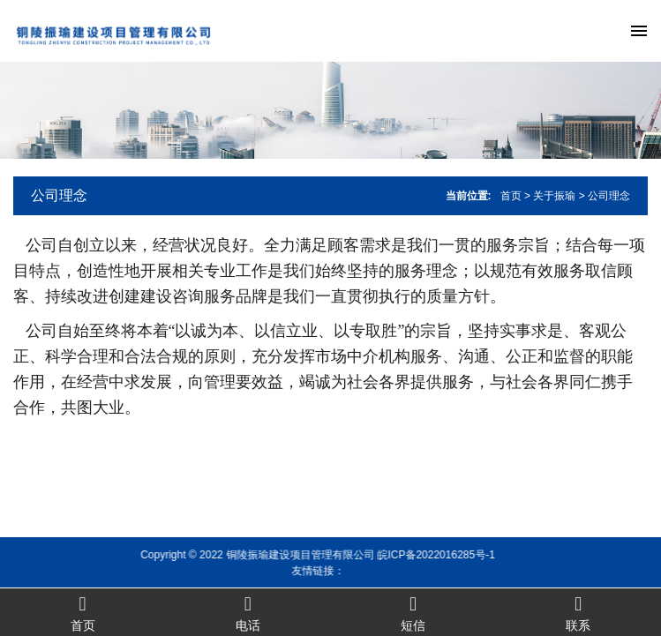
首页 (511, 196)
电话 (247, 612)
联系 (578, 612)
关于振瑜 (554, 196)
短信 (413, 612)
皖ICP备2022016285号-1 (423, 555)
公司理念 (59, 195)
